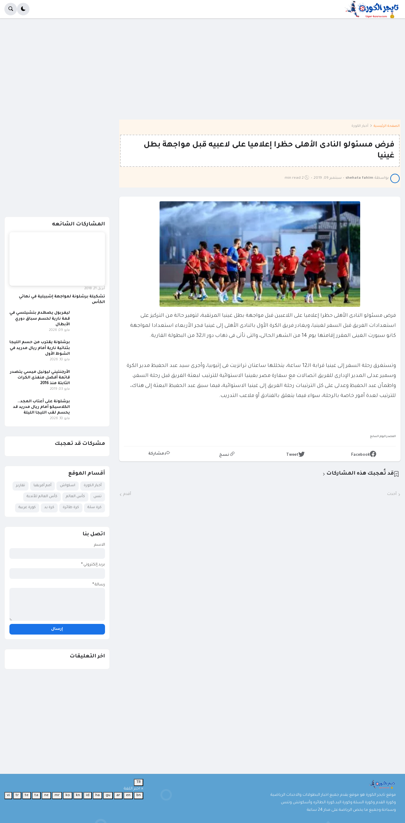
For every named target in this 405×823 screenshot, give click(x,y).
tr (17, 795)
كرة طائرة (71, 508)
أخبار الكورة (359, 126)
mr (57, 795)
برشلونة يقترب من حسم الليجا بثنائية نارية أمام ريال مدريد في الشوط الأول (39, 348)
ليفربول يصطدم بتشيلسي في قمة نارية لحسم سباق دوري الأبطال (39, 319)
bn (138, 795)
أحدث (392, 494)
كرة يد (49, 508)
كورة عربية (27, 508)
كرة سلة (94, 508)
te (27, 795)
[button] (23, 9)
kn (78, 795)
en (128, 795)
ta (36, 795)
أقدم (127, 494)
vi (8, 795)
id (87, 795)
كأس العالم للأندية (42, 497)
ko (68, 795)
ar (118, 795)
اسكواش (67, 486)
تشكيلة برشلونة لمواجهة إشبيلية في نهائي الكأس (62, 300)
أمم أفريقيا (42, 486)
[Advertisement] (212, 73)
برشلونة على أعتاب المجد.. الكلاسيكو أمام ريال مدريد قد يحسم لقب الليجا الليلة (41, 407)
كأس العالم (75, 497)
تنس (97, 497)
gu (108, 795)
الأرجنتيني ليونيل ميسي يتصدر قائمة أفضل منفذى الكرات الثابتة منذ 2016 (40, 378)
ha (97, 795)
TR (138, 782)
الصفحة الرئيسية (387, 126)
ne (46, 795)
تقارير (20, 486)
